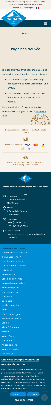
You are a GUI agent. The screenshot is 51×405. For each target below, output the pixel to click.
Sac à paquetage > (11, 314)
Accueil (25, 33)
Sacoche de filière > (11, 318)
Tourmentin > (8, 274)
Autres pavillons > (10, 345)
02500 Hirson (13, 214)
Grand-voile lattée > (11, 257)
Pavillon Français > (10, 305)
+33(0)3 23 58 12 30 (17, 222)
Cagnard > (7, 296)
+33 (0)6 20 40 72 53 (18, 226)
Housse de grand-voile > (13, 283)
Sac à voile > (8, 301)
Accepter (19, 394)
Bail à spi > (7, 322)
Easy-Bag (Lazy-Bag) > (13, 278)
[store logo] (14, 19)
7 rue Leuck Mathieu (16, 199)
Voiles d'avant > (9, 336)
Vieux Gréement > (10, 327)
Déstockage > (8, 353)
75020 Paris (12, 203)
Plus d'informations (25, 400)
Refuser (33, 394)
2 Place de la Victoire (17, 211)
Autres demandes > (11, 349)
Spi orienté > (8, 270)
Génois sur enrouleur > (12, 261)
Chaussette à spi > (11, 292)
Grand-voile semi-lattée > (14, 252)
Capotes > (7, 340)
